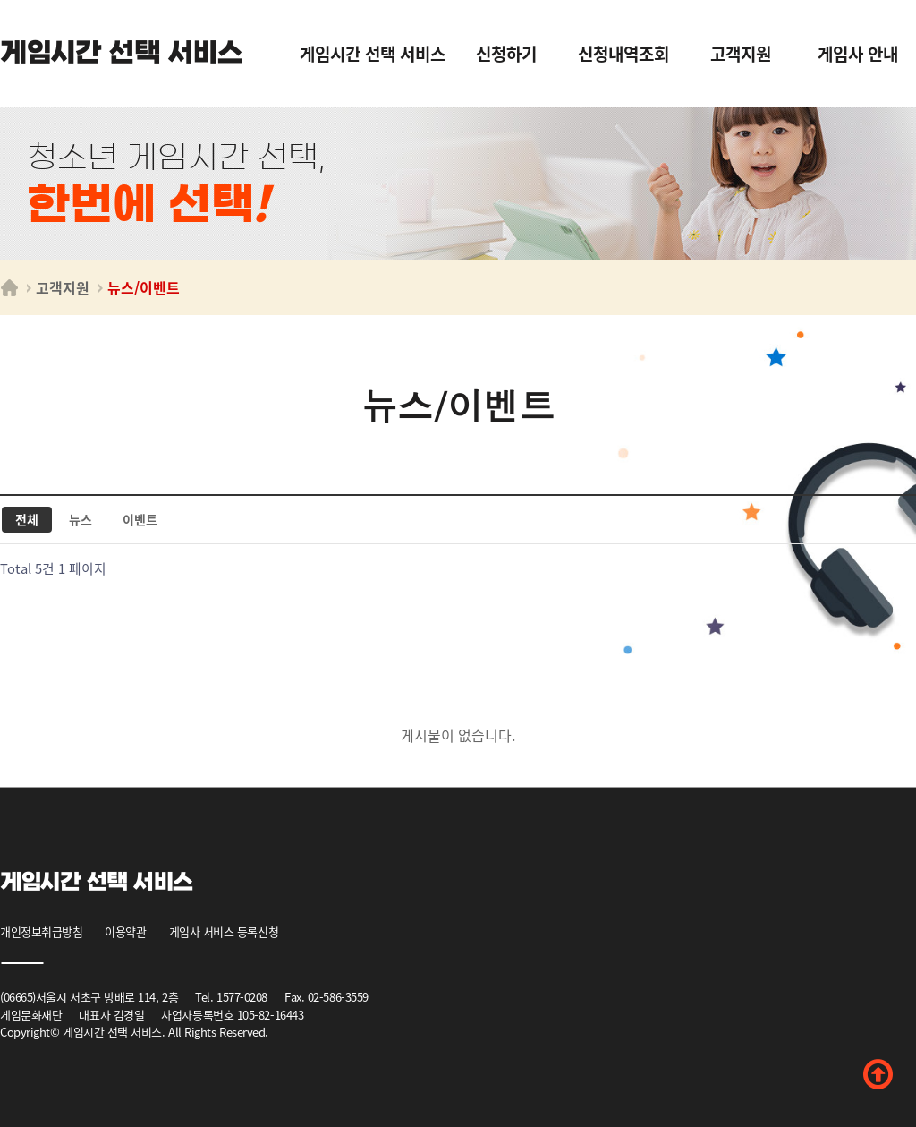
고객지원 (740, 53)
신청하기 (506, 53)
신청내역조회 (623, 53)
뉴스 (80, 519)
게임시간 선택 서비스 (121, 53)
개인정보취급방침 (41, 931)
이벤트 (140, 519)
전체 (26, 519)
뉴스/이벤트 (143, 287)
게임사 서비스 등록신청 (224, 931)
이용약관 (125, 931)
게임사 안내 (858, 53)
